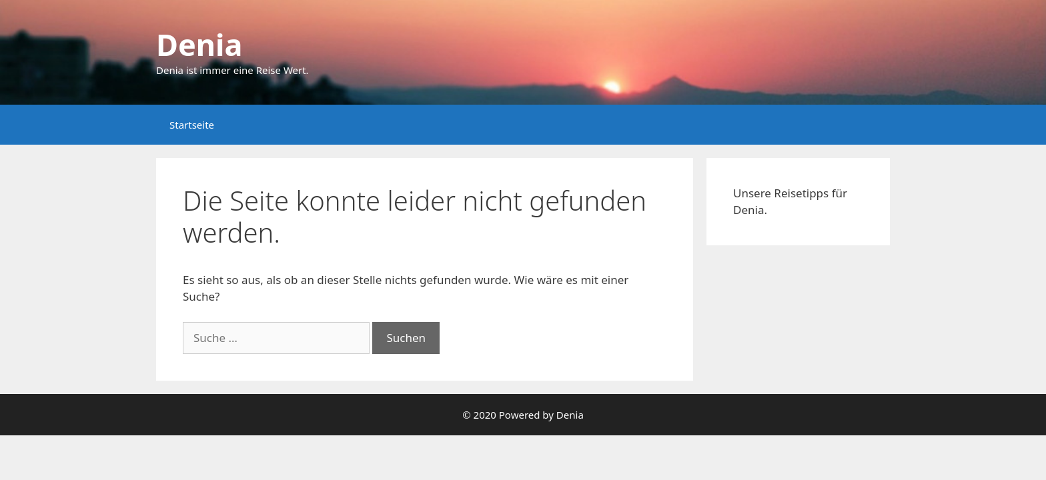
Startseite (191, 124)
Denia (199, 44)
